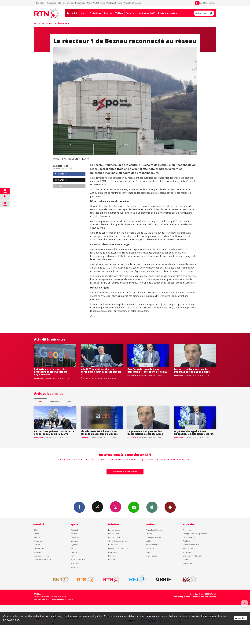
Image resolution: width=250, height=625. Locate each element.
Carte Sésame (99, 3)
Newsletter (187, 563)
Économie (63, 23)
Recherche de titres (116, 537)
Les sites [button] (39, 3)
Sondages (112, 556)
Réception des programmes (195, 534)
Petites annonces (153, 545)
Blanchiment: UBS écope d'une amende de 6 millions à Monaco (99, 433)
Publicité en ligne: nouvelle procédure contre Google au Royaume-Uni (50, 371)
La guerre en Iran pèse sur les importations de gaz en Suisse (192, 370)
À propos (187, 530)
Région (37, 530)
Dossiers (37, 552)
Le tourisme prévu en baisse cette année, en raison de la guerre (54, 433)
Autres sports (76, 563)
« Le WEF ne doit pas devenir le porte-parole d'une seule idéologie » (101, 371)
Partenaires (188, 548)
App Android (170, 507)
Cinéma (149, 534)
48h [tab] (40, 401)
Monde (37, 537)
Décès (89, 3)
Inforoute (61, 3)
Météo (148, 541)
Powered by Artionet (182, 597)
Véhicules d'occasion (132, 3)
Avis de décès (151, 556)
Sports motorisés (78, 559)
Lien (59, 186)
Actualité (72, 13)
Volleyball (75, 541)
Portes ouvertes (167, 13)
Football (74, 530)
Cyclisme (74, 545)
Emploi (148, 552)
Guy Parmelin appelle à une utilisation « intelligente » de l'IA (147, 370)
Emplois (70, 3)
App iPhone (152, 507)
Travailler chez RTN (191, 545)
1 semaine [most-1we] (54, 401)
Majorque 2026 (147, 13)
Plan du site (68, 599)
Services (131, 13)
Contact (186, 559)
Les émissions (114, 530)
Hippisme (75, 552)
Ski (72, 548)
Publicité (186, 541)
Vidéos (119, 13)
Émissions (95, 13)
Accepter (240, 618)
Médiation (187, 552)
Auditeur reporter (41, 556)
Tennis (73, 556)
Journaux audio (40, 548)
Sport (83, 13)
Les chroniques (114, 534)
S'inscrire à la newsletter (125, 471)
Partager (60, 174)
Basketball (75, 537)
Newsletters (133, 507)
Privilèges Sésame (114, 3)
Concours (112, 559)
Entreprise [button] (51, 3)
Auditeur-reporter (205, 3)
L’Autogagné (113, 552)
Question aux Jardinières (118, 548)
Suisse (36, 534)
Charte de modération (192, 556)
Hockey (74, 534)
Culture (37, 545)
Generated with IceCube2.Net (204, 597)
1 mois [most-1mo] (68, 401)
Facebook (79, 507)
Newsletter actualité (42, 559)
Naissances (80, 3)
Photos (108, 13)
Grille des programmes (118, 541)
